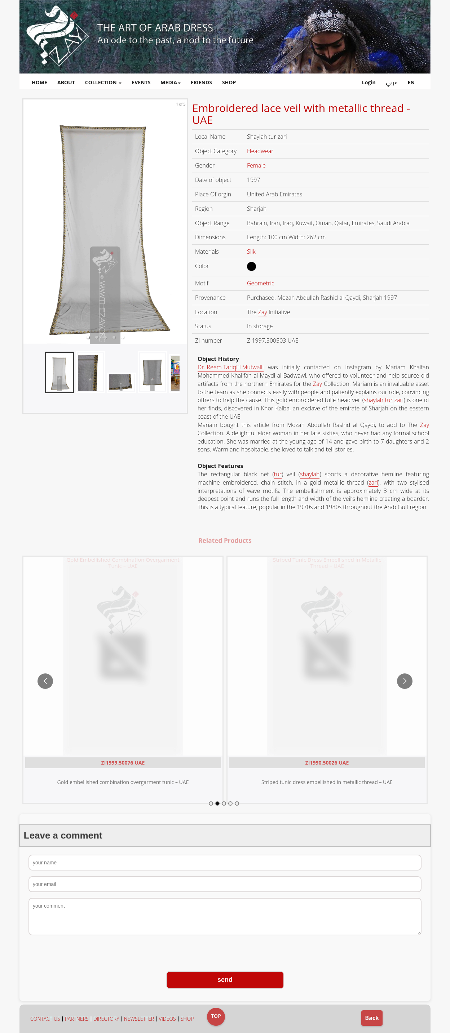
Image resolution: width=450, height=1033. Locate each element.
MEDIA (170, 82)
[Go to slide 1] (211, 803)
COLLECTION (103, 82)
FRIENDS (201, 82)
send (225, 979)
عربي (392, 82)
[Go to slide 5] (237, 803)
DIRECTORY (106, 1018)
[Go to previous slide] (45, 681)
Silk (252, 251)
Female (257, 165)
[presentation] (225, 954)
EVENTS (141, 82)
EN (411, 82)
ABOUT (66, 82)
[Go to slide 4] (230, 803)
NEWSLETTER (139, 1018)
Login (369, 82)
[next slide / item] (182, 221)
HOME (39, 82)
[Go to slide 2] (217, 803)
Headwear (261, 151)
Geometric (261, 283)
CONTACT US (45, 1018)
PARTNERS (77, 1018)
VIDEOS (167, 1018)
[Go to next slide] (404, 681)
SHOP (229, 82)
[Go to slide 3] (224, 803)
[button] (88, 337)
